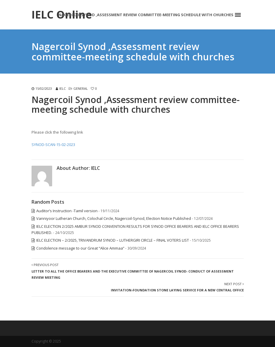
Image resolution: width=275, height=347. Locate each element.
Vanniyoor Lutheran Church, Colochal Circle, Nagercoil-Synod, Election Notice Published (113, 218)
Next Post (177, 287)
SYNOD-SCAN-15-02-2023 (53, 144)
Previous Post (133, 271)
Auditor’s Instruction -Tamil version (67, 210)
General (80, 88)
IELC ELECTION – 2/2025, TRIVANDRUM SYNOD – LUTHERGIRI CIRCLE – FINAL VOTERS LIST (112, 240)
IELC (62, 88)
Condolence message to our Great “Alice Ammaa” (80, 248)
